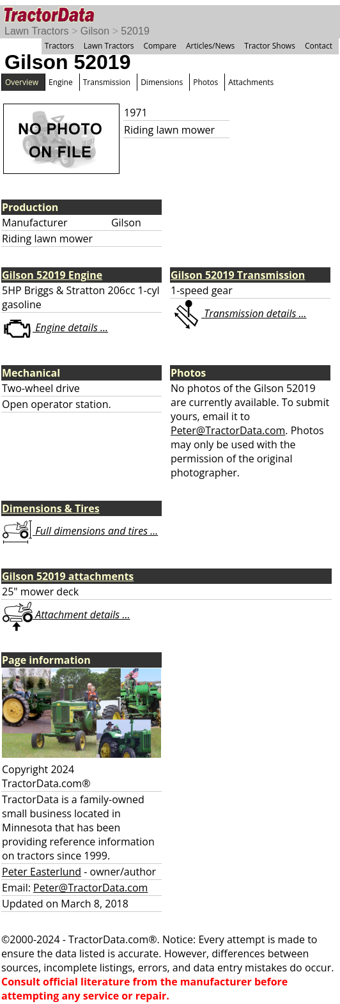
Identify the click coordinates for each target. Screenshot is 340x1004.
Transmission (106, 82)
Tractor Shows (269, 45)
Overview (21, 82)
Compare (159, 45)
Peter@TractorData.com (228, 430)
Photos (205, 82)
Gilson (95, 31)
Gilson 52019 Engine (52, 275)
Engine (61, 82)
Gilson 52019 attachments (68, 576)
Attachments (251, 82)
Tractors (59, 45)
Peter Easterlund (41, 872)
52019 (135, 31)
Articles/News (210, 45)
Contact (318, 45)
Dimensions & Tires (51, 508)
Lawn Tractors (36, 31)
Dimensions (162, 82)
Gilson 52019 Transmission (238, 275)
